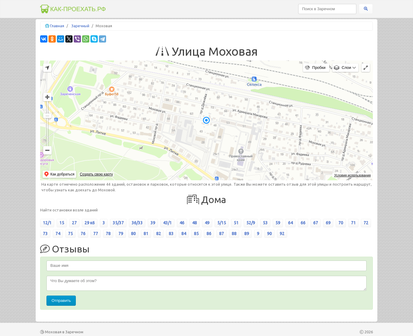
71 (353, 222)
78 (108, 233)
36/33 (137, 222)
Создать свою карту (96, 174)
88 (234, 233)
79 (120, 233)
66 (303, 222)
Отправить (61, 300)
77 (95, 233)
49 (207, 222)
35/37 (118, 222)
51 (236, 222)
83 (171, 233)
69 (328, 222)
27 (74, 222)
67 (315, 222)
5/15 (221, 222)
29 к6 (90, 222)
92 (282, 233)
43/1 (167, 222)
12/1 (47, 222)
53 (265, 222)
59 (277, 222)
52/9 (250, 222)
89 (246, 233)
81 (146, 233)
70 (340, 222)
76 (83, 233)
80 (133, 233)
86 (208, 233)
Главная (57, 26)
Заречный (80, 26)
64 (290, 222)
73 (45, 233)
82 (158, 233)
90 (269, 233)
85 (196, 233)
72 (366, 222)
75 (70, 233)
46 (182, 222)
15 (61, 222)
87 (221, 233)
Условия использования (352, 175)
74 (57, 233)
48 (194, 222)
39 (152, 222)
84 (183, 233)
